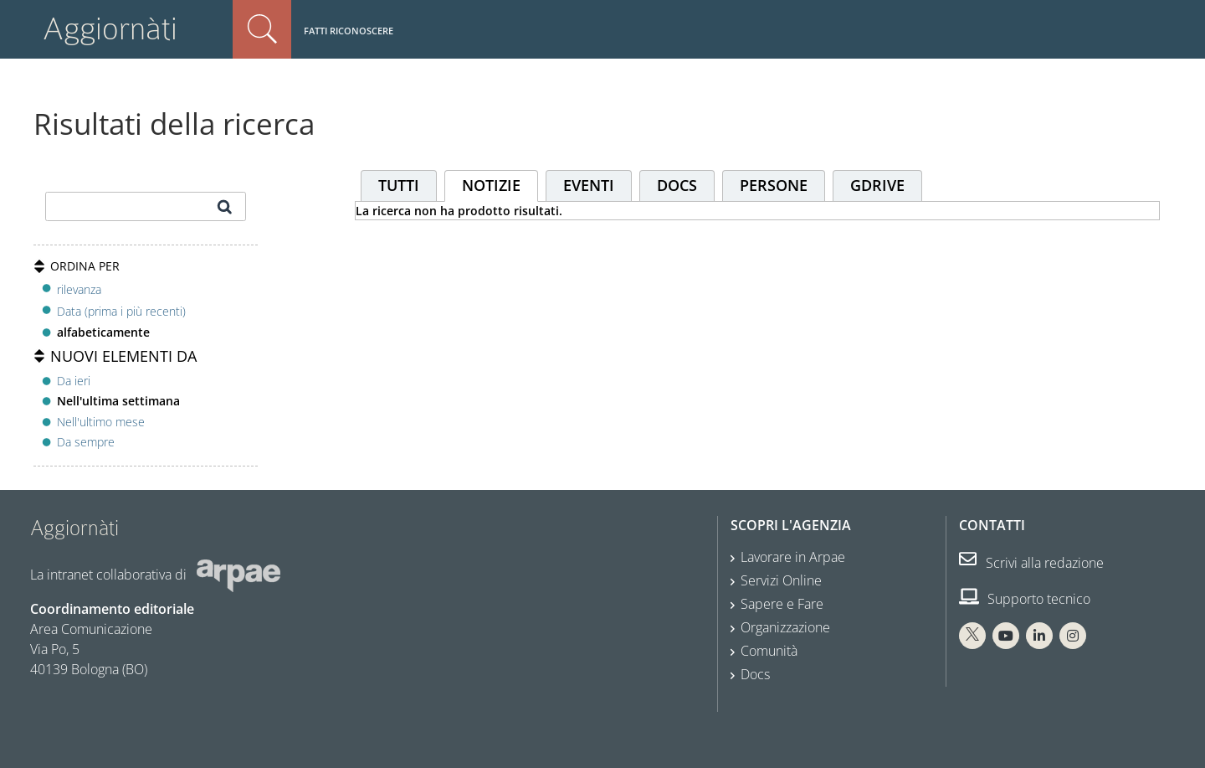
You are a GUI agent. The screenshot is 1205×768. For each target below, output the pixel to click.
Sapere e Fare (782, 604)
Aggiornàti (110, 29)
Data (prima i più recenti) (121, 311)
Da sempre (86, 442)
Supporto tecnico (1024, 599)
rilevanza (79, 289)
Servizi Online (781, 580)
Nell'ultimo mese (101, 422)
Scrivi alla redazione (1031, 563)
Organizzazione (785, 627)
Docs (755, 674)
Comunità (769, 651)
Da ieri (73, 381)
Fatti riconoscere (348, 30)
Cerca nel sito (262, 29)
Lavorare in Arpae (793, 557)
